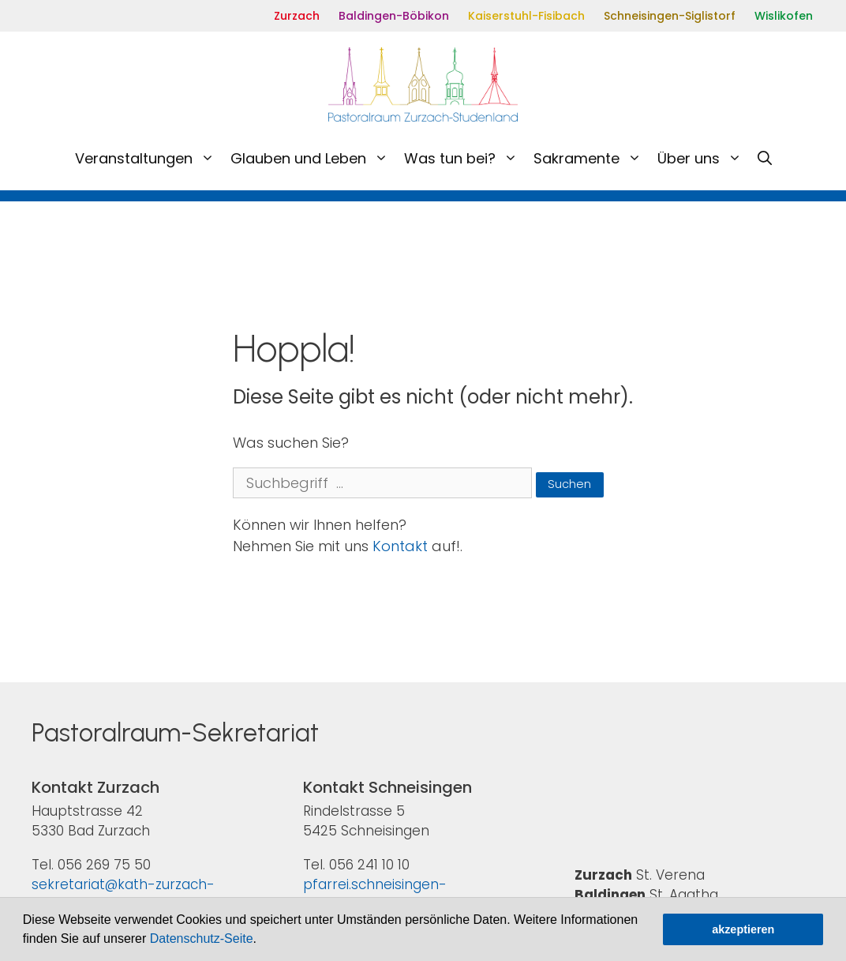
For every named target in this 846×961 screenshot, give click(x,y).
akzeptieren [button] (743, 929)
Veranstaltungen (149, 159)
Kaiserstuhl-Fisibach (526, 16)
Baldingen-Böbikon (394, 16)
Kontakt (400, 546)
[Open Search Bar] (765, 159)
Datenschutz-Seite (201, 938)
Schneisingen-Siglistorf (670, 16)
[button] (262, 940)
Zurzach (297, 16)
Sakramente (591, 159)
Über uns (703, 159)
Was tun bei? (465, 159)
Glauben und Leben (313, 159)
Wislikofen (783, 16)
